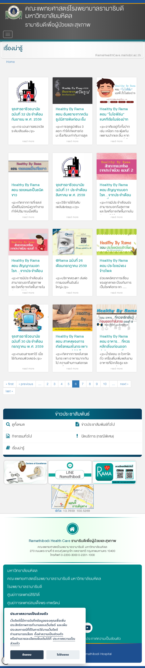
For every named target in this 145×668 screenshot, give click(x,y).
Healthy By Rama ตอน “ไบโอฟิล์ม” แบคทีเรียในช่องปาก (114, 114)
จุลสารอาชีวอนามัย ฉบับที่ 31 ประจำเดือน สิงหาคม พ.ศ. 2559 (71, 190)
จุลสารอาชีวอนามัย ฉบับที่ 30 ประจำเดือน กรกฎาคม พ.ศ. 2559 (28, 341)
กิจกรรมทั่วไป (22, 437)
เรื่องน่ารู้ (13, 48)
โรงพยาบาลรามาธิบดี (24, 586)
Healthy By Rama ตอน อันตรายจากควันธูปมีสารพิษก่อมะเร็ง (72, 114)
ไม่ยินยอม (63, 654)
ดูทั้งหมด (18, 425)
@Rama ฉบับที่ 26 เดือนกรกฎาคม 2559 (71, 263)
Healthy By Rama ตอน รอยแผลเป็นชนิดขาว (27, 190)
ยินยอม (26, 654)
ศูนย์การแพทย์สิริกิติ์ (23, 594)
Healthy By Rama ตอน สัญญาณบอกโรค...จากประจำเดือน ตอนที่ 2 (115, 192)
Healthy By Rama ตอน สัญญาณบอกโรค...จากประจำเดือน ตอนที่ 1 (27, 268)
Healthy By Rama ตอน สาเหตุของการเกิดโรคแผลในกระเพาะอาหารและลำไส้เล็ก (72, 344)
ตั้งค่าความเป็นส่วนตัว (48, 634)
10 (106, 384)
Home (10, 61)
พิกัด (58, 511)
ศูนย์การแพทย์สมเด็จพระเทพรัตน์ (33, 603)
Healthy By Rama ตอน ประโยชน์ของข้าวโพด (114, 265)
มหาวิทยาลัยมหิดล (22, 570)
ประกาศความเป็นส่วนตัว (103, 639)
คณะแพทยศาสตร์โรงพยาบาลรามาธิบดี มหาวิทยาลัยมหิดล (74, 12)
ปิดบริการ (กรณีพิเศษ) (97, 437)
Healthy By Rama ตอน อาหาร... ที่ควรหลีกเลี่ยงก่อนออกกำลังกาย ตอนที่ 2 (115, 344)
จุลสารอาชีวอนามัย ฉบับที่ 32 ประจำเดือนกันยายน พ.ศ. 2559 (27, 114)
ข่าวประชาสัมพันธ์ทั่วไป (98, 425)
